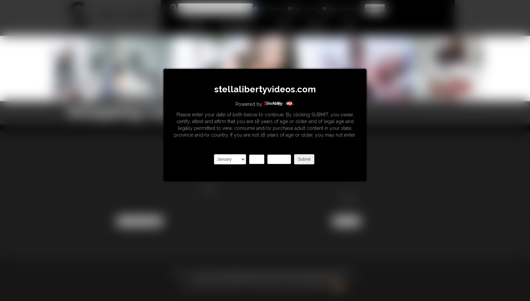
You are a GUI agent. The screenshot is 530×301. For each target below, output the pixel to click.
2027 (279, 159)
